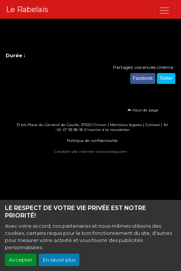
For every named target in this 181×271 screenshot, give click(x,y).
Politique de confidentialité (92, 140)
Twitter (166, 78)
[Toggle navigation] (164, 10)
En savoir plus (59, 260)
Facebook (143, 78)
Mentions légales (126, 124)
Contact (152, 124)
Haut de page (143, 110)
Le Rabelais (27, 9)
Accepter (20, 260)
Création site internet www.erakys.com (90, 151)
